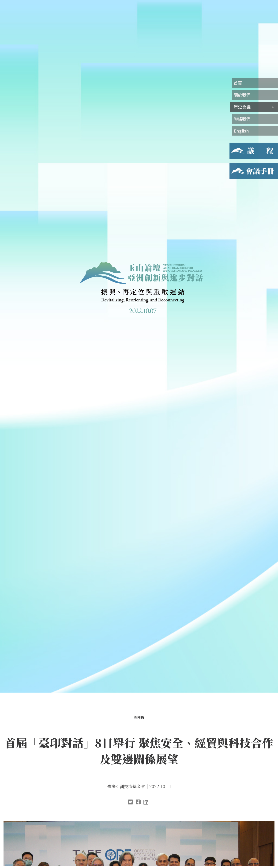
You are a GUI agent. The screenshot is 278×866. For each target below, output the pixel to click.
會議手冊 (236, 166)
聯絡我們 (242, 119)
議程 (233, 145)
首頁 (238, 83)
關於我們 (242, 95)
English (241, 131)
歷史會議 (242, 107)
